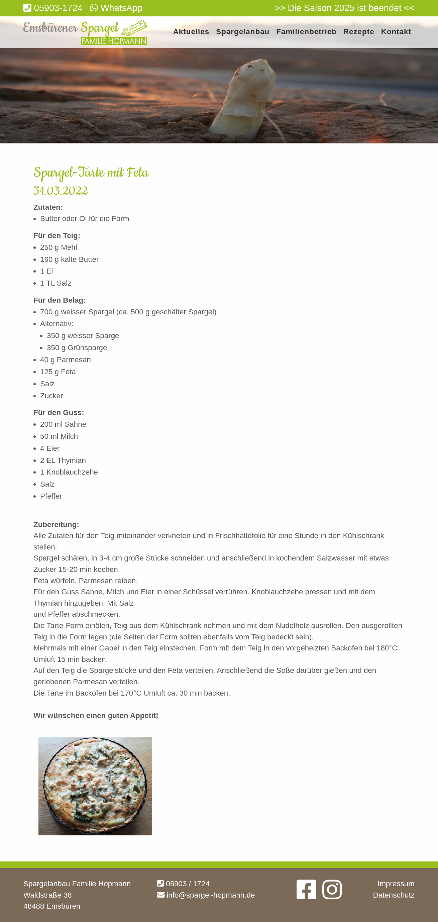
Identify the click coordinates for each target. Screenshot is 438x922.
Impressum (396, 884)
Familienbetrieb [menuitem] (306, 32)
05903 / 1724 (183, 884)
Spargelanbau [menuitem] (242, 32)
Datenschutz (394, 895)
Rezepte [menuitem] (358, 32)
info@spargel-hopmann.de (206, 895)
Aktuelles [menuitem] (191, 32)
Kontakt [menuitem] (396, 32)
